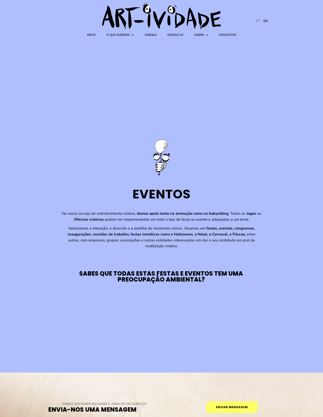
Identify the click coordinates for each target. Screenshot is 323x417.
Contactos (227, 35)
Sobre (201, 34)
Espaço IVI (175, 35)
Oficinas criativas (89, 219)
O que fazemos (120, 34)
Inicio (91, 35)
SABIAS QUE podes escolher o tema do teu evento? (107, 403)
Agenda (151, 35)
